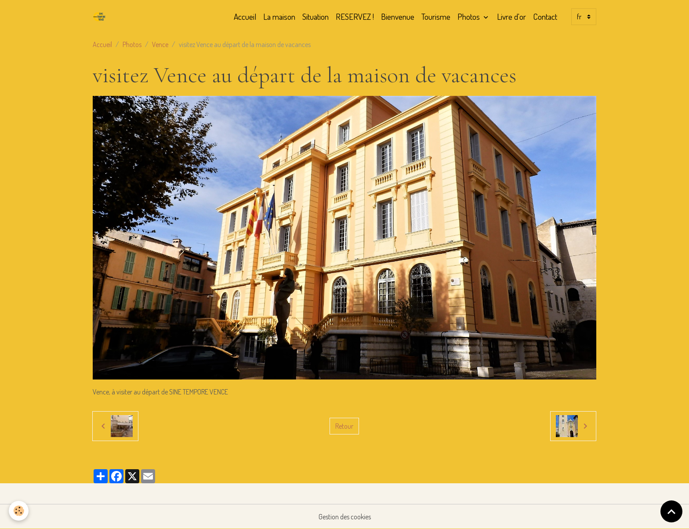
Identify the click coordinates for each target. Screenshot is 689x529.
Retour (344, 426)
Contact (545, 16)
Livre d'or (511, 16)
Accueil (245, 16)
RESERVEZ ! (355, 16)
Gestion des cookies (345, 516)
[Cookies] (19, 511)
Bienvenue (397, 16)
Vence (160, 44)
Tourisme (435, 16)
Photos (469, 16)
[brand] (101, 16)
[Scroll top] (671, 511)
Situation (315, 16)
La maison (279, 16)
